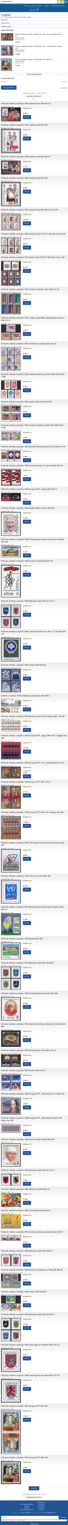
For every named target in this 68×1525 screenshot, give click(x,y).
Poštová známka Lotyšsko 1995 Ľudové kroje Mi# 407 (24, 125)
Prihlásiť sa (41, 1504)
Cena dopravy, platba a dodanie (32, 6)
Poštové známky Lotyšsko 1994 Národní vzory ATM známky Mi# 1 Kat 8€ (33, 716)
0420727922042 (25, 1512)
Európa (23, 17)
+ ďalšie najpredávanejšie (34, 74)
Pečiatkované (5, 23)
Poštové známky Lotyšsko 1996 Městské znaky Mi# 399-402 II (27, 1314)
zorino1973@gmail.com (49, 1512)
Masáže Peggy (34, 1524)
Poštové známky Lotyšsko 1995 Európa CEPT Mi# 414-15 (25, 782)
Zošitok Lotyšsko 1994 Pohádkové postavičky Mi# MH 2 (25, 695)
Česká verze (34, 10)
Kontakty (46, 6)
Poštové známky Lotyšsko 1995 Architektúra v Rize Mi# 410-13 (28, 1050)
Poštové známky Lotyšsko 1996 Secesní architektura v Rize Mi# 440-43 (32, 1270)
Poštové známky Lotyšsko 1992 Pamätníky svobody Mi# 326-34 (28, 343)
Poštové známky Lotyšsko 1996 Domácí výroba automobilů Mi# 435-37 (32, 1232)
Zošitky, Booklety (6, 26)
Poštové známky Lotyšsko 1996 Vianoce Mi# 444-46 (23, 1291)
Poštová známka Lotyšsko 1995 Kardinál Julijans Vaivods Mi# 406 (29, 993)
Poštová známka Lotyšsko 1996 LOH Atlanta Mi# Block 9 (25, 1210)
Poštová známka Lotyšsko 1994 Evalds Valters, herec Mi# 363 (28, 508)
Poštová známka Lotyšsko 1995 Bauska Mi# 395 (22, 938)
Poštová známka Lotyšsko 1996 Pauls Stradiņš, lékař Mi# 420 (27, 1139)
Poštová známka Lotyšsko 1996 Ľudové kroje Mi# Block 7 (26, 156)
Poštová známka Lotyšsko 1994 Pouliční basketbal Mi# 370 (27, 561)
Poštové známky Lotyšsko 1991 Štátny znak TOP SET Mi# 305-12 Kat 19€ (33, 257)
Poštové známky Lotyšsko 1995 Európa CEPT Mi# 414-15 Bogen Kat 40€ (32, 812)
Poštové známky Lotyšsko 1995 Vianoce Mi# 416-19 (23, 1070)
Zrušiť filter (64, 88)
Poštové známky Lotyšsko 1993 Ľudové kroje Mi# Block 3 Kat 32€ (29, 209)
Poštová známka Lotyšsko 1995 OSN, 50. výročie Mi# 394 (26, 876)
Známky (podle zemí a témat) (13, 17)
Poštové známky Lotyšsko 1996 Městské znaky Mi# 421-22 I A (28, 1170)
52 (41, 93)
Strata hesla (41, 1508)
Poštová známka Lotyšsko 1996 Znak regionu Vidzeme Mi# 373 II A (30, 1345)
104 (44, 93)
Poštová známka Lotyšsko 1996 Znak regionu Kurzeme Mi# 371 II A (30, 1375)
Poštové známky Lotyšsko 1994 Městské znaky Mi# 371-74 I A (28, 601)
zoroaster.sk (6, 1)
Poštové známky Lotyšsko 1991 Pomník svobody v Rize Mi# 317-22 (30, 289)
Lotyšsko (28, 17)
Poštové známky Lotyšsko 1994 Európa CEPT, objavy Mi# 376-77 (29, 489)
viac (12, 106)
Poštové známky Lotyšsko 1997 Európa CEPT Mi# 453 (24, 1406)
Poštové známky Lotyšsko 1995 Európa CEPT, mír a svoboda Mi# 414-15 (32, 762)
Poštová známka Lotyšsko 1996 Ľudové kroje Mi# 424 (24, 178)
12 (37, 93)
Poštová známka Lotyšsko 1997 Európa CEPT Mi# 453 (33, 59)
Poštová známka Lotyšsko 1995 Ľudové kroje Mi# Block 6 (26, 103)
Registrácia (41, 1506)
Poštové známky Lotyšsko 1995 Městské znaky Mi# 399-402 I (27, 963)
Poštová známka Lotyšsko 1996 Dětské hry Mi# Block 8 (25, 1189)
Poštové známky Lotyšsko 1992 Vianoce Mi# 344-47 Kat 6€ (26, 401)
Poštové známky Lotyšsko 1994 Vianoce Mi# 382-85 (23, 665)
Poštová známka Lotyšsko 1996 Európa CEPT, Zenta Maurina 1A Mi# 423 (32, 1094)
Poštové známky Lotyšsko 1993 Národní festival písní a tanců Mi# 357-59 (33, 446)
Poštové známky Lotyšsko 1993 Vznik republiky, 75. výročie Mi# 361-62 (32, 465)
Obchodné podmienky (57, 6)
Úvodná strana (41, 1502)
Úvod (2, 17)
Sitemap (41, 1510)
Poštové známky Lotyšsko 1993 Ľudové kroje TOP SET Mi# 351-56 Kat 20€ (33, 234)
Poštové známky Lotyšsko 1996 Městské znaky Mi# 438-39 (26, 1251)
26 (39, 93)
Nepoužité (4, 20)
